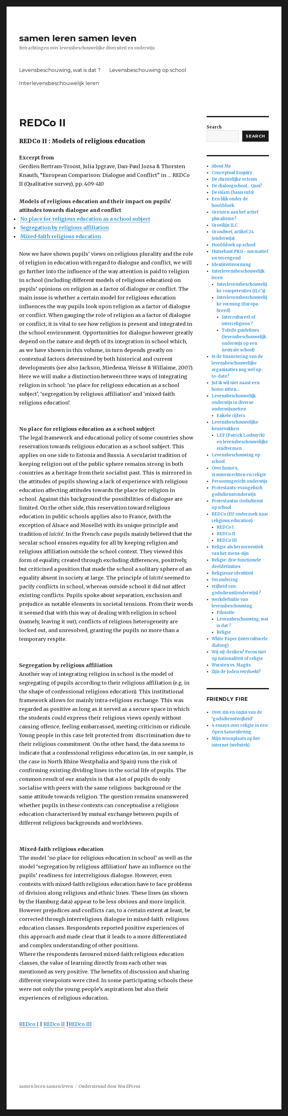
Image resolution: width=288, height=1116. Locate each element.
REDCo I (225, 527)
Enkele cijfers (231, 415)
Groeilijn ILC (225, 225)
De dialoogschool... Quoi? (237, 186)
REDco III (80, 1024)
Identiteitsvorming (231, 264)
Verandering (225, 579)
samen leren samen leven (77, 38)
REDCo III (227, 540)
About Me (221, 166)
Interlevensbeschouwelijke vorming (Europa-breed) (242, 304)
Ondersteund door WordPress (109, 1086)
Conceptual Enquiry (232, 172)
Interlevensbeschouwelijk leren (59, 83)
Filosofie (225, 612)
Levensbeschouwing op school (147, 70)
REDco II (54, 1024)
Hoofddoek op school (233, 245)
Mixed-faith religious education (60, 236)
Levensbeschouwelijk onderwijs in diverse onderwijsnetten (234, 402)
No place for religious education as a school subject (85, 219)
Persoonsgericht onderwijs (239, 481)
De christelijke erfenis (234, 179)
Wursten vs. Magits (231, 665)
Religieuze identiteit (232, 573)
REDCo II (226, 533)
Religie (224, 632)
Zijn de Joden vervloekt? (236, 671)
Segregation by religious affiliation (64, 227)
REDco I (29, 1024)
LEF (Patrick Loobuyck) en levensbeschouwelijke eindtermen (242, 442)
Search (214, 127)
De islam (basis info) (233, 192)
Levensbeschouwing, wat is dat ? (59, 70)
